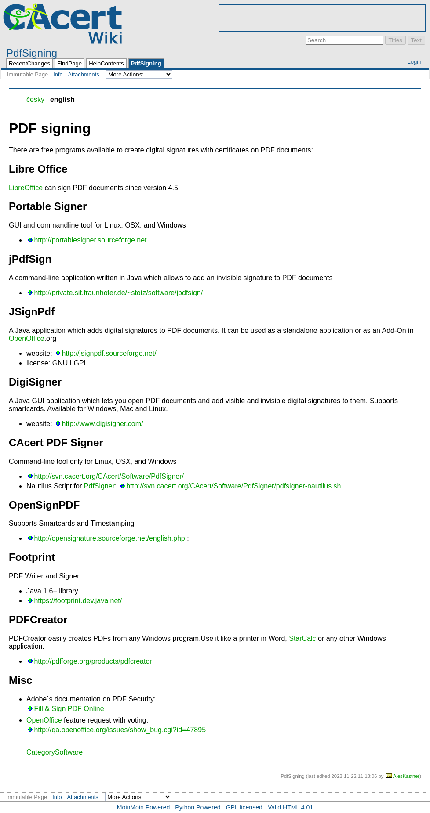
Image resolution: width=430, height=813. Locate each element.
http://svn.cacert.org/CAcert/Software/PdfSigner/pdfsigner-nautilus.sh (233, 486)
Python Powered (197, 807)
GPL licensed (244, 807)
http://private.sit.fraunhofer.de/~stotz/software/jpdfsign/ (118, 292)
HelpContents (106, 63)
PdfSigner (99, 486)
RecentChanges (29, 63)
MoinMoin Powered (143, 807)
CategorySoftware (54, 752)
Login (414, 61)
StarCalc (302, 638)
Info (57, 74)
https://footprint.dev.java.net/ (78, 600)
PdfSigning (31, 53)
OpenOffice (26, 338)
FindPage (69, 63)
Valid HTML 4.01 (290, 807)
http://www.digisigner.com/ (102, 423)
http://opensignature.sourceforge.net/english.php (109, 538)
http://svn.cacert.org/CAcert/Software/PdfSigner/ (109, 476)
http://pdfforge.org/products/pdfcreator (93, 661)
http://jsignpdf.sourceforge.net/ (109, 353)
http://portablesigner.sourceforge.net (90, 240)
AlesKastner (406, 776)
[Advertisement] (322, 18)
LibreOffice (26, 188)
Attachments (83, 74)
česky (35, 99)
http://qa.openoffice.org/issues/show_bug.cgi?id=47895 (120, 730)
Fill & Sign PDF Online (69, 708)
